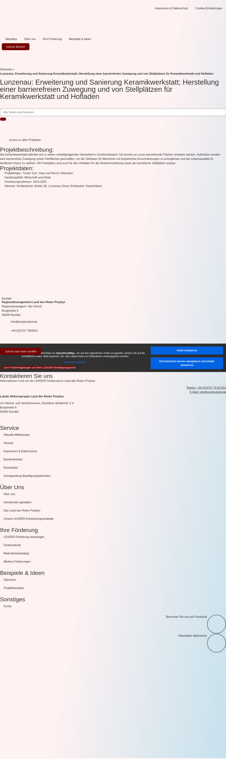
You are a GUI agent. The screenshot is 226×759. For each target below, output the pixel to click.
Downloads (11, 467)
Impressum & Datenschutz (171, 8)
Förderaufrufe (12, 545)
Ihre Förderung (52, 39)
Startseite (6, 69)
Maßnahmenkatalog (16, 553)
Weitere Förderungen (17, 561)
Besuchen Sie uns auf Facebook (186, 616)
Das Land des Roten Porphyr (22, 510)
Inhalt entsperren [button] (187, 350)
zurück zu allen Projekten (25, 139)
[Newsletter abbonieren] (216, 643)
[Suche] (3, 119)
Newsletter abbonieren (192, 635)
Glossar (8, 443)
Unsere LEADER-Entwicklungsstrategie (29, 518)
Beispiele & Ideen (80, 39)
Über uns (30, 39)
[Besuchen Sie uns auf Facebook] (216, 624)
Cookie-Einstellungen (208, 8)
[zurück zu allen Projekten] (4, 142)
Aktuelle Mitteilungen (17, 434)
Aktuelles (11, 39)
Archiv (7, 606)
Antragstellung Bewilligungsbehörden (27, 475)
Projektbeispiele (14, 588)
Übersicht (10, 579)
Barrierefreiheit (13, 459)
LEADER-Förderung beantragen (24, 536)
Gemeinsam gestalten (17, 502)
